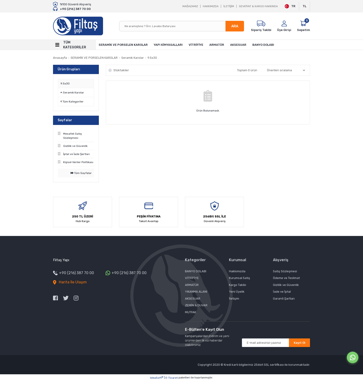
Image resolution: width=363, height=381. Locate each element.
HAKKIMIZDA (211, 6)
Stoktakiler (121, 70)
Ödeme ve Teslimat (286, 278)
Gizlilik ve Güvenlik (286, 285)
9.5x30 (152, 57)
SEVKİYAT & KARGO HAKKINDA (258, 6)
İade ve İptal (282, 291)
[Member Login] (284, 26)
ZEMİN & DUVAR (196, 305)
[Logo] (78, 26)
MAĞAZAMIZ (190, 6)
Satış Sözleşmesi (285, 271)
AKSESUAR (192, 298)
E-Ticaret (172, 377)
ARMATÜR (192, 285)
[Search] (181, 26)
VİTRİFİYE (192, 278)
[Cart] (303, 26)
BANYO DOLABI (195, 271)
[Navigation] (74, 45)
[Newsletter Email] (276, 342)
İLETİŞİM (228, 6)
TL (304, 6)
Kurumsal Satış (239, 278)
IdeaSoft (156, 378)
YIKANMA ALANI (196, 291)
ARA (234, 26)
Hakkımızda (237, 271)
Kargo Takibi (237, 285)
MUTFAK (190, 312)
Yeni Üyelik (236, 291)
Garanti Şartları (284, 298)
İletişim (234, 298)
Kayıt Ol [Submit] (299, 342)
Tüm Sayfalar (81, 173)
